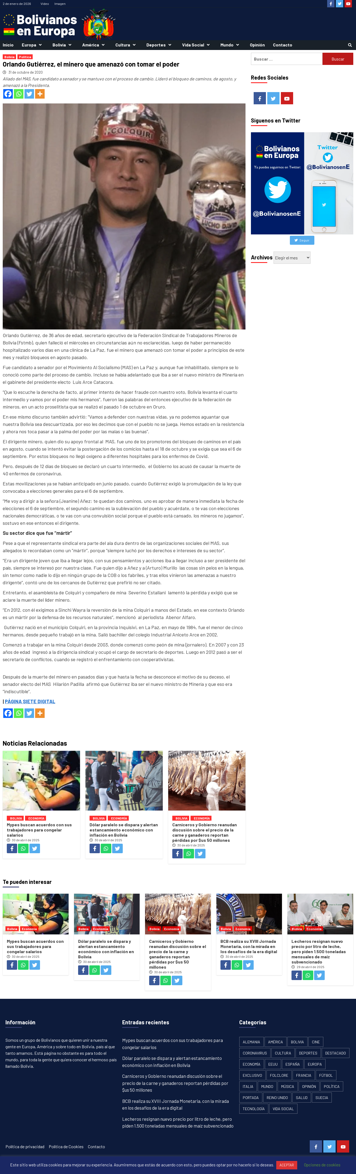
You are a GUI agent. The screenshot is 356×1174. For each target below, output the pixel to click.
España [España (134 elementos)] (293, 1064)
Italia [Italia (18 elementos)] (248, 1086)
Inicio (8, 44)
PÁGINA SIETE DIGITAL (30, 701)
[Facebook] (8, 94)
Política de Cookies (66, 1146)
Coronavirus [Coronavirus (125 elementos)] (255, 1053)
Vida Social (197, 44)
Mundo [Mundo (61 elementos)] (267, 1086)
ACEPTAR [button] (287, 1165)
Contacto (282, 44)
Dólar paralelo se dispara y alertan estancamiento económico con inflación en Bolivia (124, 829)
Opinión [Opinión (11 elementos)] (309, 1086)
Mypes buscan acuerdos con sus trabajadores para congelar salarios (39, 829)
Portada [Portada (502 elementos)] (251, 1097)
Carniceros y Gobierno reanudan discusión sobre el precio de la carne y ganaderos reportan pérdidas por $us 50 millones (204, 832)
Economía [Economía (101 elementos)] (251, 1064)
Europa (33, 44)
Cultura (126, 44)
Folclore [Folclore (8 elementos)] (279, 1075)
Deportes (160, 44)
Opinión (257, 44)
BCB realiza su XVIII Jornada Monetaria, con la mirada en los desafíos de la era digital (248, 946)
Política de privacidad (24, 1146)
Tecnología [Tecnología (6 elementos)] (254, 1108)
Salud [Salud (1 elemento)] (302, 1097)
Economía (36, 818)
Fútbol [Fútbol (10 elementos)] (326, 1075)
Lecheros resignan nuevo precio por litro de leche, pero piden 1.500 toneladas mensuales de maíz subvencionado (318, 951)
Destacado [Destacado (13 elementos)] (335, 1053)
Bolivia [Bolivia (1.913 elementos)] (297, 1042)
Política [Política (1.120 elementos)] (332, 1086)
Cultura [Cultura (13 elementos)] (283, 1053)
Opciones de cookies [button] (322, 1164)
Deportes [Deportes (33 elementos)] (308, 1053)
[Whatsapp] (18, 94)
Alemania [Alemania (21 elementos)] (251, 1042)
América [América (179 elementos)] (275, 1042)
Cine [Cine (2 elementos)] (316, 1042)
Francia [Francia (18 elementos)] (303, 1075)
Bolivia (63, 44)
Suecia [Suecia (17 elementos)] (321, 1097)
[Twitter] (29, 94)
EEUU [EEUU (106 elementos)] (273, 1064)
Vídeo (45, 3)
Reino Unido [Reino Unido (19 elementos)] (277, 1097)
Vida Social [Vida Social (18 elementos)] (283, 1108)
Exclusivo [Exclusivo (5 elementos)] (252, 1075)
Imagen (60, 3)
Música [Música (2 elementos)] (287, 1086)
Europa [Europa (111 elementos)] (315, 1064)
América (94, 44)
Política (25, 57)
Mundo (231, 44)
